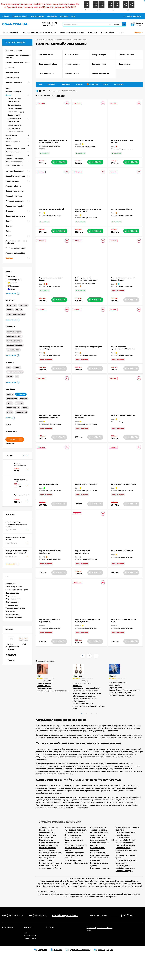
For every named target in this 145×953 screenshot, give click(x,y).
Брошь (8, 145)
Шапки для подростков (14, 617)
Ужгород (118, 886)
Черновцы (126, 884)
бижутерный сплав (14, 336)
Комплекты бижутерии (14, 158)
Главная (5, 16)
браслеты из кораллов (85, 897)
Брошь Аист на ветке (48, 845)
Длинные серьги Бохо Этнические (44, 683)
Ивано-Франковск (44, 886)
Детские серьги (14, 128)
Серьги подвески (14, 125)
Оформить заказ (30, 938)
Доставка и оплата (19, 16)
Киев (42, 881)
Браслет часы (11, 583)
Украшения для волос (14, 162)
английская (20, 394)
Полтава (135, 881)
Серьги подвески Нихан (121, 209)
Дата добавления (68, 91)
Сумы (67, 884)
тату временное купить (98, 894)
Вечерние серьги (14, 105)
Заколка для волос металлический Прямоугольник (47, 837)
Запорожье (72, 881)
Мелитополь (88, 886)
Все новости (12, 564)
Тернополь (58, 886)
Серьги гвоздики (14, 115)
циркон (10, 310)
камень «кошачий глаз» (16, 314)
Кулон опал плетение (99, 868)
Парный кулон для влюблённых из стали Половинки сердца (125, 868)
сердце (9, 376)
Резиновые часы (12, 605)
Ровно (86, 884)
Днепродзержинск (112, 884)
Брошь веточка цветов (49, 842)
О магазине (52, 16)
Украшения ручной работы (15, 608)
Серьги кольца (13, 122)
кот (17, 376)
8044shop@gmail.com (65, 915)
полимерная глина (14, 341)
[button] (81, 714)
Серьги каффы (11, 135)
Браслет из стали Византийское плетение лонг (126, 850)
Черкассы (50, 884)
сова (8, 367)
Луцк (80, 886)
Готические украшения (14, 587)
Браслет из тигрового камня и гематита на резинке (74, 855)
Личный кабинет (30, 936)
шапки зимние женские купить (73, 894)
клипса (9, 412)
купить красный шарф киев (121, 894)
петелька (23, 399)
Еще (111, 709)
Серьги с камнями (15, 108)
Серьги (8, 95)
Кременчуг (136, 884)
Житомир (60, 884)
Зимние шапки (11, 590)
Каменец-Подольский (132, 886)
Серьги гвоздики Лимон (50, 868)
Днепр (63, 881)
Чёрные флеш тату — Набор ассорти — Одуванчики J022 (48, 829)
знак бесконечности (14, 372)
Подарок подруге (12, 602)
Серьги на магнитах (15, 132)
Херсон (127, 881)
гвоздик (10, 394)
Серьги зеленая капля (48, 484)
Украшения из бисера (14, 165)
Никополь (99, 886)
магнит (9, 403)
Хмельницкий (77, 884)
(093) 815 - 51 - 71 (48, 25)
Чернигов (41, 884)
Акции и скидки (37, 16)
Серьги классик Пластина (122, 551)
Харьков (48, 881)
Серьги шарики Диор (16, 112)
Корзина (27, 933)
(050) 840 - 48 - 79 (49, 23)
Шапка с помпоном (13, 614)
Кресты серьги (22, 590)
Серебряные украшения (15, 148)
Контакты (64, 16)
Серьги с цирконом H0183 (86, 484)
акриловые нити (13, 350)
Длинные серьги (14, 118)
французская (12, 399)
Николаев (99, 881)
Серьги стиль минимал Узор (123, 415)
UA (108, 950)
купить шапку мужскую (48, 894)
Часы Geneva (10, 611)
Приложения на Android (103, 928)
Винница (119, 881)
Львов (80, 881)
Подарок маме (11, 596)
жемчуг (19, 310)
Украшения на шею (13, 152)
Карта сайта (91, 928)
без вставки (11, 305)
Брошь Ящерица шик (74, 832)
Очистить (10, 443)
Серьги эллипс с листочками (123, 484)
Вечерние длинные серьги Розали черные (80, 683)
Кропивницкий (97, 884)
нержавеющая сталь (14, 345)
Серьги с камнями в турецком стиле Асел (118, 683)
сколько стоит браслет (106, 897)
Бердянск (108, 886)
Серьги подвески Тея (84, 140)
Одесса (56, 881)
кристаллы (23, 305)
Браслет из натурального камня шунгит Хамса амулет (76, 847)
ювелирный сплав (14, 332)
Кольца (8, 138)
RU (111, 950)
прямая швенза (13, 408)
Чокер (8, 88)
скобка (25, 408)
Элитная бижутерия (13, 92)
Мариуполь (109, 881)
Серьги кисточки (14, 98)
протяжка (19, 403)
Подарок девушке (12, 593)
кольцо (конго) (21, 412)
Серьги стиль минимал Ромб (51, 209)
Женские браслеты (13, 142)
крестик (16, 367)
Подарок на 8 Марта (13, 599)
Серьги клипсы (13, 102)
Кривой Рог (89, 881)
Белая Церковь (70, 886)
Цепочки (9, 155)
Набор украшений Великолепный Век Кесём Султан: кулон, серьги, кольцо (87, 280)
